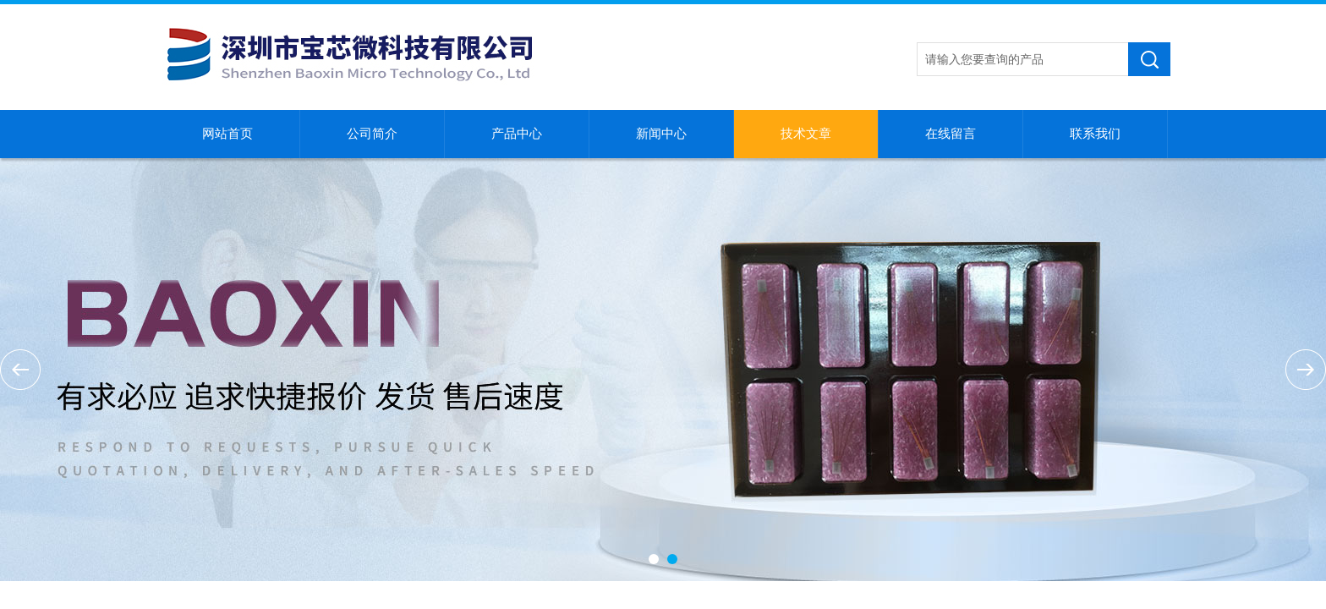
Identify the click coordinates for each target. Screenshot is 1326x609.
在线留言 (950, 133)
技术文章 (806, 133)
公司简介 (372, 133)
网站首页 (227, 133)
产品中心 (516, 133)
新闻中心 (661, 133)
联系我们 (1095, 133)
